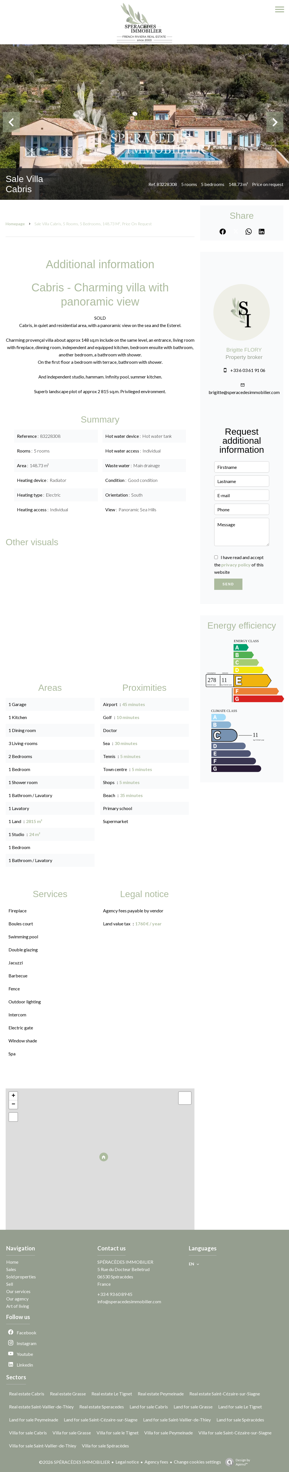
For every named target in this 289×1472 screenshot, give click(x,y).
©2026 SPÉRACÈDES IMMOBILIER (74, 1462)
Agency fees (156, 1461)
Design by (236, 1462)
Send (228, 584)
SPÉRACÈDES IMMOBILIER (125, 1262)
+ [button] (13, 1096)
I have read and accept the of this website (239, 565)
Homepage (15, 223)
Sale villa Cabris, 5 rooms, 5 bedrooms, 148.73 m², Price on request (93, 223)
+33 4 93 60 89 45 (114, 1294)
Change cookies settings (197, 1461)
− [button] (13, 1104)
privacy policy (236, 564)
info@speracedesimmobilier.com (129, 1301)
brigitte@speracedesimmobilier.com (244, 392)
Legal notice (127, 1461)
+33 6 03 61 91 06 (247, 370)
